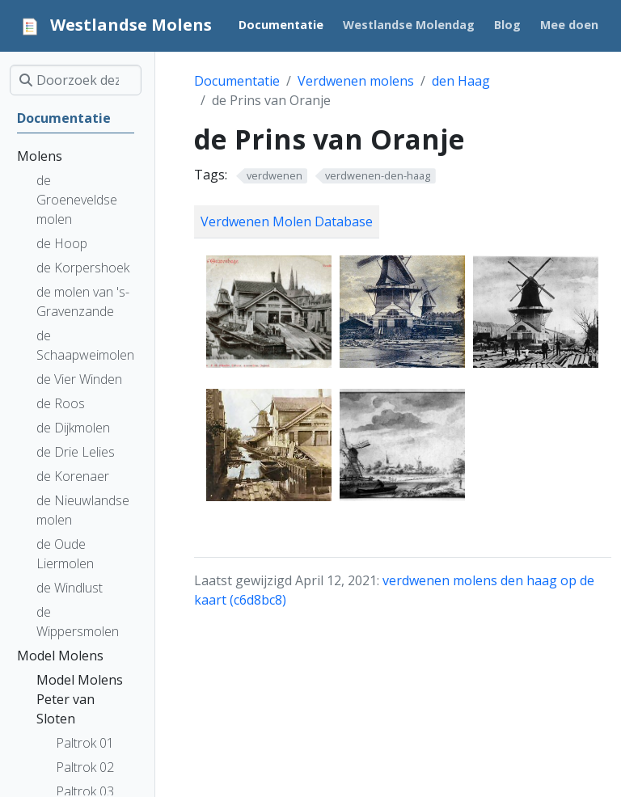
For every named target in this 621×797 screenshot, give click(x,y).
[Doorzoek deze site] (76, 80)
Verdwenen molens (356, 81)
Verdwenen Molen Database (287, 221)
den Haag (461, 81)
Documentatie (237, 81)
